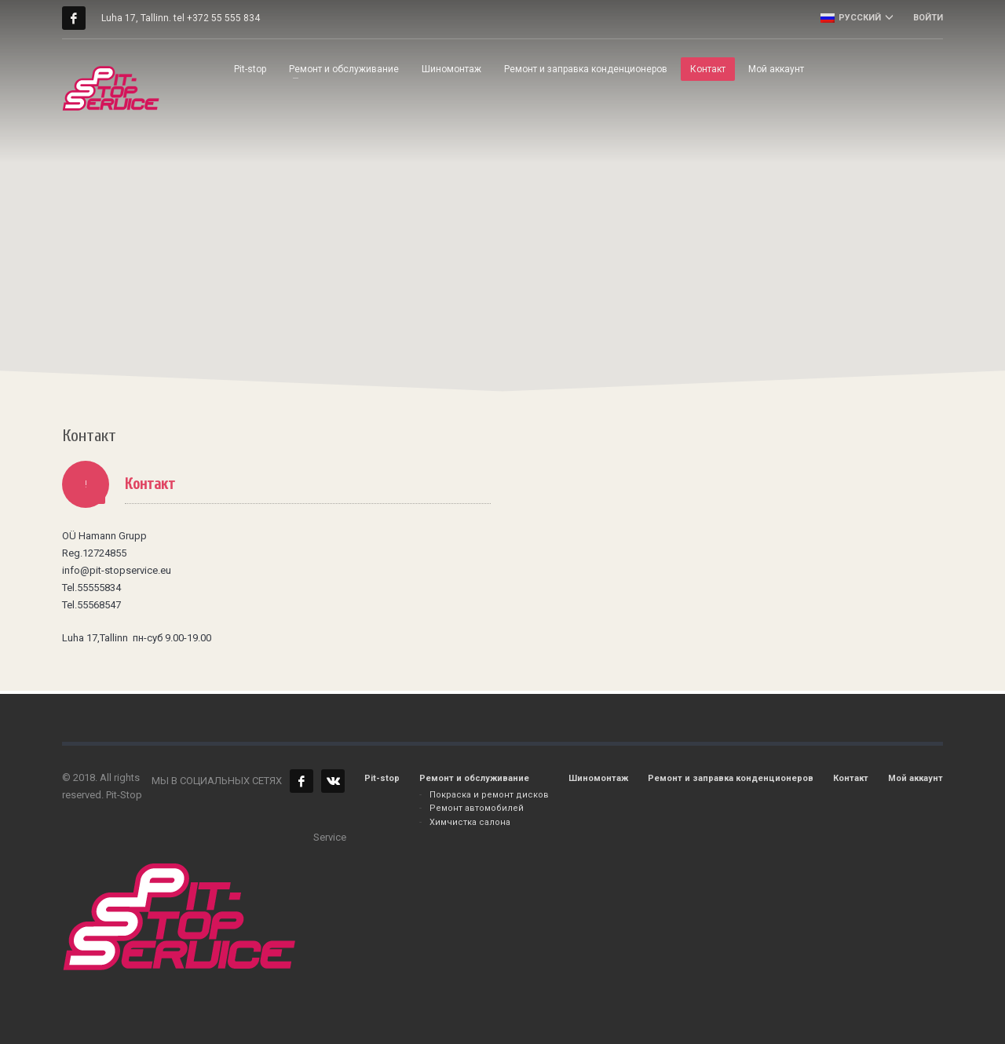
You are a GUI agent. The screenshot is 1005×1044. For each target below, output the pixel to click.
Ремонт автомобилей (476, 808)
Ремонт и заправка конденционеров (730, 778)
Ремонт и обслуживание (474, 778)
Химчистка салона (469, 822)
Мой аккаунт (915, 778)
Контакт (850, 778)
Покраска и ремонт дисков (489, 795)
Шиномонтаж (598, 778)
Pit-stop (382, 778)
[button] (554, 206)
